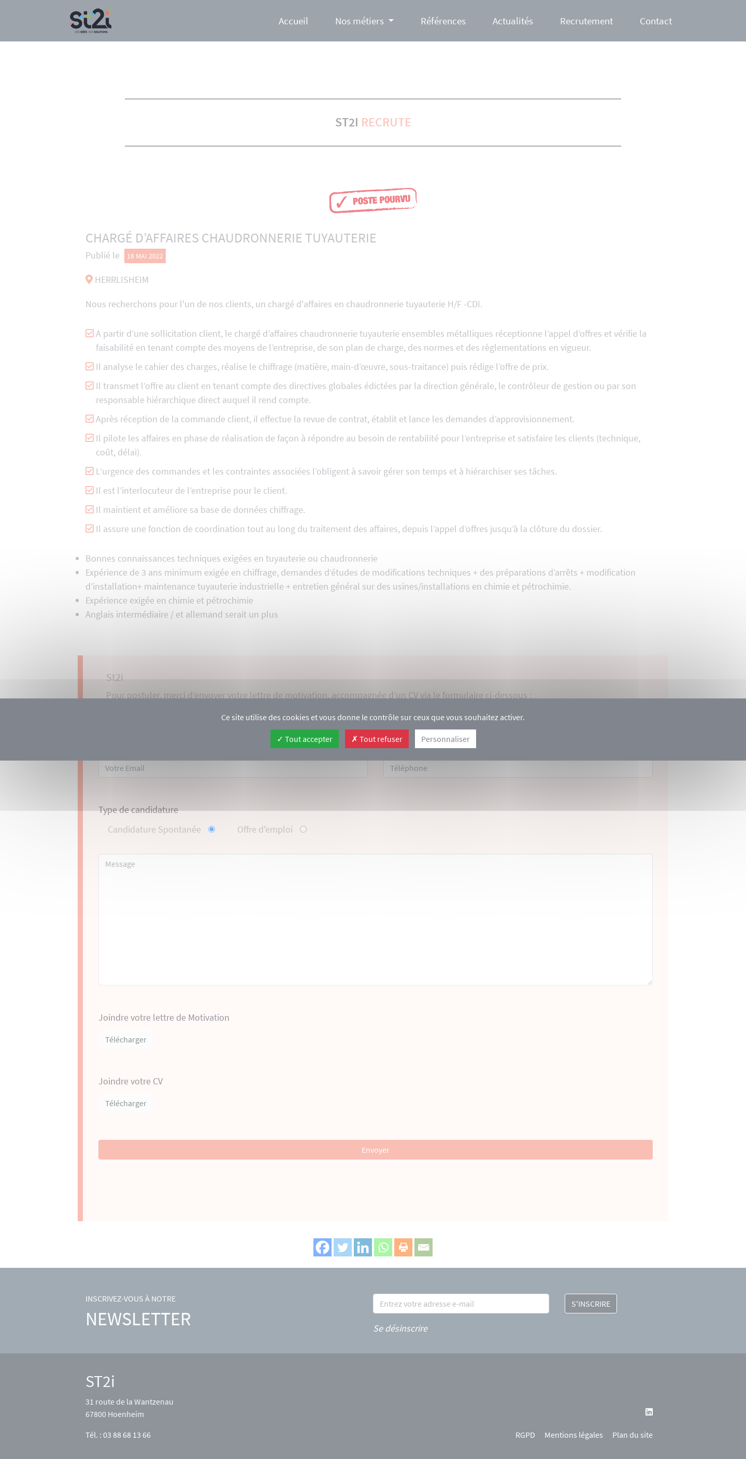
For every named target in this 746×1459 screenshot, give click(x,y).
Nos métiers (359, 21)
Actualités (513, 21)
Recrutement (586, 21)
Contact (656, 21)
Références (443, 21)
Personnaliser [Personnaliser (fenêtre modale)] (445, 739)
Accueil (293, 21)
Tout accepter (305, 739)
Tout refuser (377, 739)
